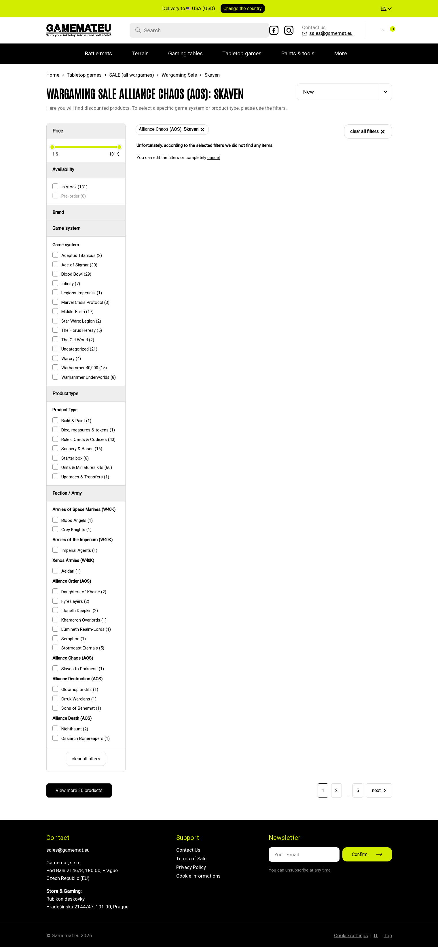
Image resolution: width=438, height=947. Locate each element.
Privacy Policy (191, 867)
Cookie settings (351, 935)
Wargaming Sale (179, 75)
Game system (66, 228)
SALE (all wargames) (131, 75)
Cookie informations (198, 876)
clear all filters (86, 759)
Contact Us (188, 850)
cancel (213, 157)
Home (52, 75)
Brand (58, 212)
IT (376, 935)
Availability (63, 169)
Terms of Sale (191, 858)
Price (57, 131)
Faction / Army (67, 493)
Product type (65, 393)
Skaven (195, 129)
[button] (386, 8)
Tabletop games (84, 75)
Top (388, 935)
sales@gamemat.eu (68, 850)
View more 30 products (79, 790)
